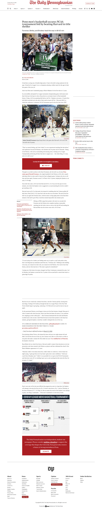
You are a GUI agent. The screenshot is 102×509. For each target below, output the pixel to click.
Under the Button (65, 8)
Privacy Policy (10, 492)
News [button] (16, 8)
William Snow (66, 382)
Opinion (53, 476)
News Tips (25, 497)
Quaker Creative (11, 489)
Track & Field (39, 489)
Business (24, 494)
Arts (67, 487)
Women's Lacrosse (40, 483)
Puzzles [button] (38, 8)
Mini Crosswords (54, 494)
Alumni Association (11, 482)
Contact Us (9, 485)
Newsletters (90, 3)
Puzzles (53, 488)
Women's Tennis (40, 487)
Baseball (38, 478)
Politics (23, 487)
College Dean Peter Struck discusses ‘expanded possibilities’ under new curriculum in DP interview (83, 133)
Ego (66, 482)
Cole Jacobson (28, 77)
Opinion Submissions (57, 484)
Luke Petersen (79, 127)
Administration (25, 480)
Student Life (24, 491)
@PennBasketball (54, 324)
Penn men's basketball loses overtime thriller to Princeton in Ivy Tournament (24, 205)
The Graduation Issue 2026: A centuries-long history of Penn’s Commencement (84, 149)
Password (53, 496)
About (9, 476)
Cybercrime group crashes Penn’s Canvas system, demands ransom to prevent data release (84, 124)
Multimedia (68, 491)
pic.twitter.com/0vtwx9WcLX (30, 328)
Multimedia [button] (46, 8)
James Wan (78, 137)
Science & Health (25, 485)
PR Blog (74, 8)
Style (67, 489)
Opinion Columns (55, 478)
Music (67, 485)
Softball (38, 480)
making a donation (50, 442)
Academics (24, 478)
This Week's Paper (11, 4)
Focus (67, 480)
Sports (38, 476)
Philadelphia (24, 489)
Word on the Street (70, 492)
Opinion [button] (30, 8)
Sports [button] (23, 8)
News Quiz (53, 492)
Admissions (24, 482)
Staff (8, 496)
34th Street (55, 8)
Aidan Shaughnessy (80, 152)
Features (68, 478)
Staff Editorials (54, 482)
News (24, 476)
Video (81, 482)
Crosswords (53, 490)
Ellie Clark (78, 144)
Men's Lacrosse (39, 482)
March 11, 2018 (48, 331)
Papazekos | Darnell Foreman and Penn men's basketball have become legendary (24, 210)
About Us (9, 478)
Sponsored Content (11, 494)
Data (23, 492)
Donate (80, 8)
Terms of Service (11, 498)
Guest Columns (54, 480)
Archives (9, 483)
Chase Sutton (26, 74)
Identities (24, 483)
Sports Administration (41, 491)
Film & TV (68, 483)
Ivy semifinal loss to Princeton (59, 338)
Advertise (9, 480)
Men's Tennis (39, 485)
